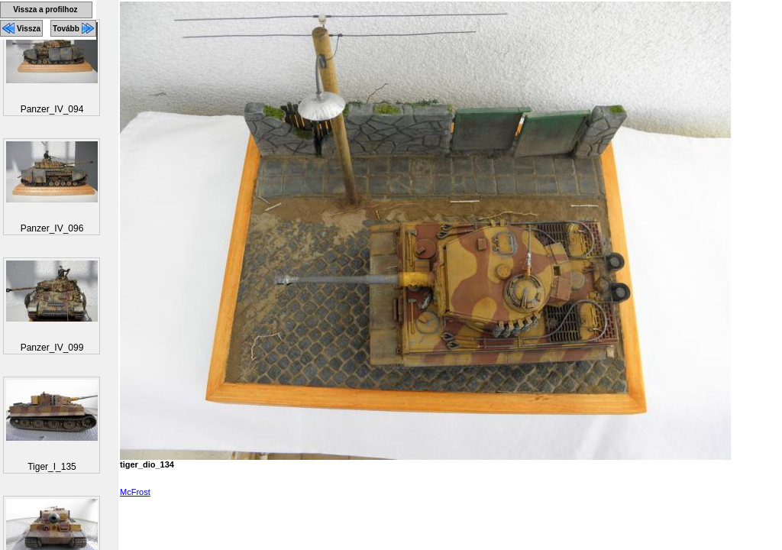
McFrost (135, 492)
